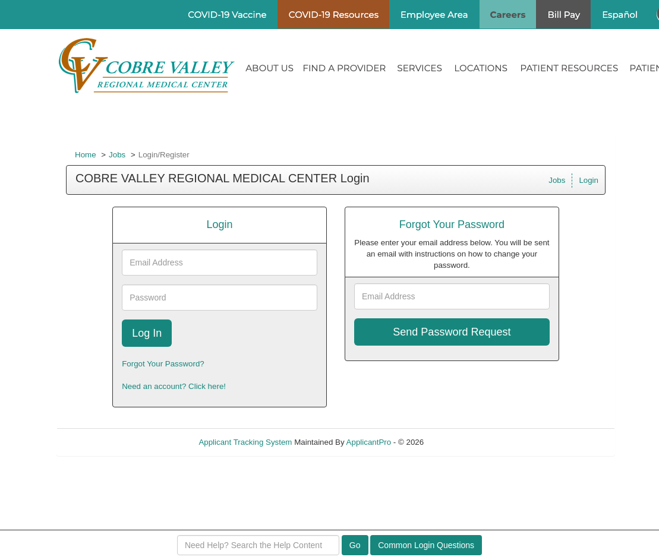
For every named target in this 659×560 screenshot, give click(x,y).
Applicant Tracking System (245, 442)
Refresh (459, 442)
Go (355, 545)
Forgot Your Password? (163, 363)
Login (588, 180)
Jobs (117, 154)
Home (85, 154)
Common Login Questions (426, 545)
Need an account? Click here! (174, 386)
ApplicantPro (369, 442)
